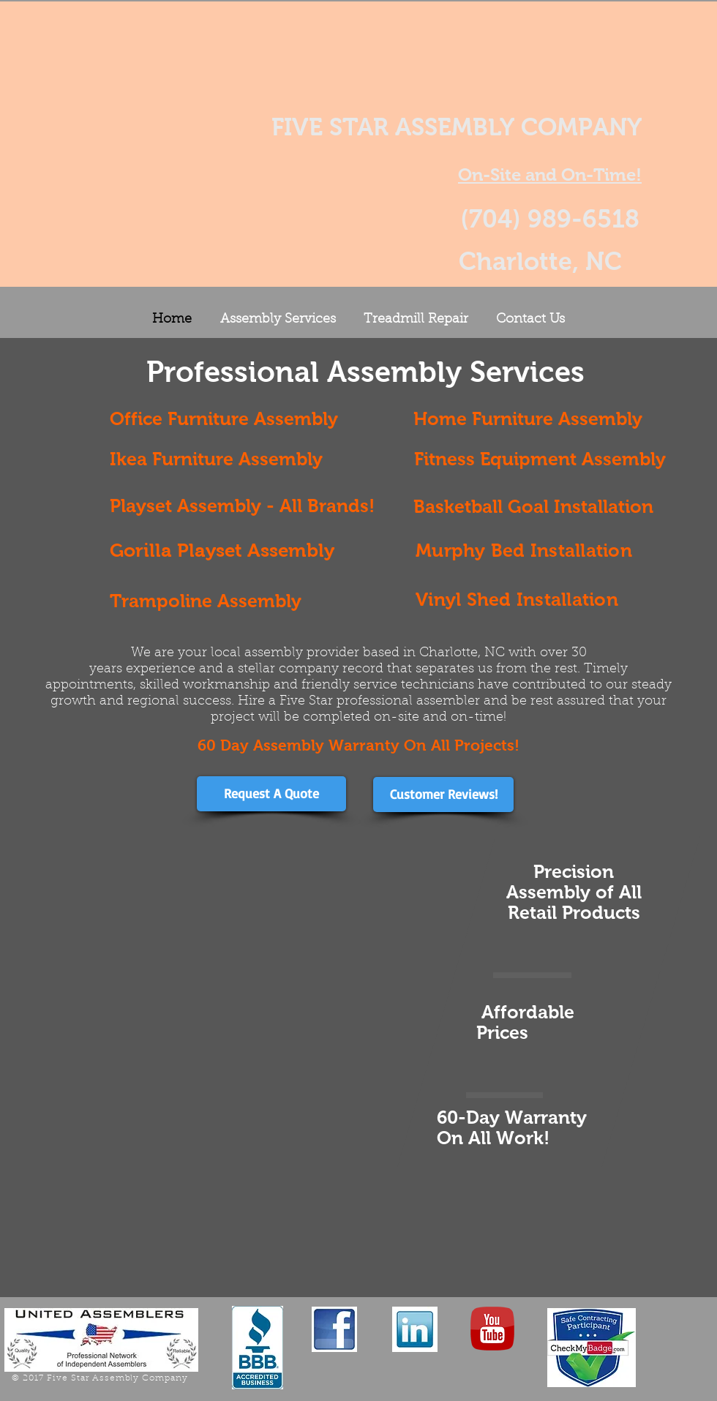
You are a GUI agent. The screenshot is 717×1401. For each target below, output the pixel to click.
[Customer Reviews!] (443, 794)
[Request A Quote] (271, 793)
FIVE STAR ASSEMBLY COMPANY (456, 126)
